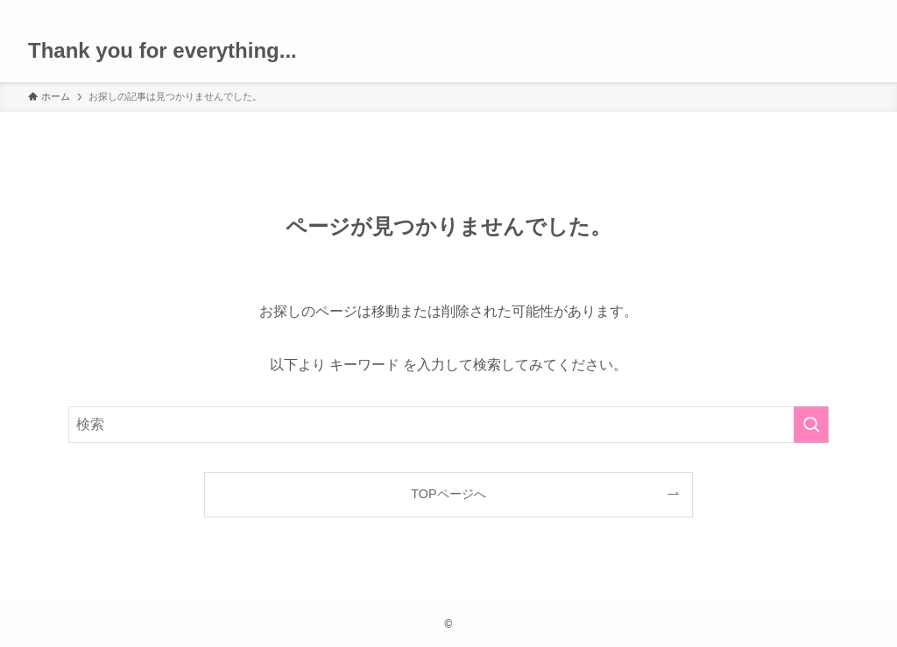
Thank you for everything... (162, 50)
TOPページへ (448, 494)
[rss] (834, 9)
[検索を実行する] (811, 424)
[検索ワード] (448, 424)
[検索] (857, 9)
